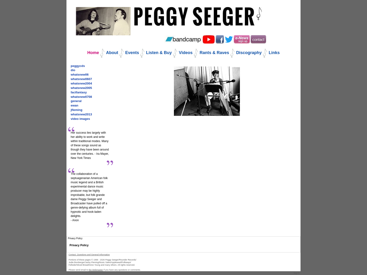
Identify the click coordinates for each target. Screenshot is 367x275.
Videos (186, 52)
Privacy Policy (79, 245)
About (112, 52)
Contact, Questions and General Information (89, 254)
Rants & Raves (214, 52)
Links (274, 52)
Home (93, 52)
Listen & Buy (159, 52)
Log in (296, 273)
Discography (249, 52)
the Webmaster (96, 270)
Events (132, 52)
